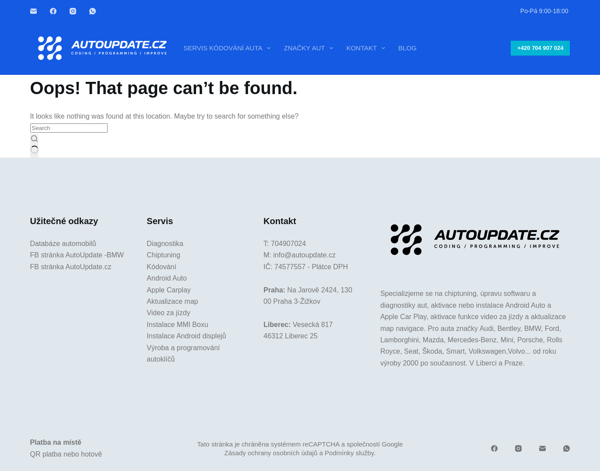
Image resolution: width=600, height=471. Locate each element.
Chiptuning (163, 255)
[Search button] (34, 146)
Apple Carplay (169, 290)
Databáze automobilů (63, 243)
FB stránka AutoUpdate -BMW (77, 255)
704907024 (288, 243)
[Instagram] (73, 11)
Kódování (161, 267)
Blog (407, 48)
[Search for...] (69, 128)
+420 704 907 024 (540, 48)
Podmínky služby (349, 453)
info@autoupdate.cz (304, 255)
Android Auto (167, 278)
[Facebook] (53, 11)
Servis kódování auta (228, 48)
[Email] (33, 11)
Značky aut (310, 48)
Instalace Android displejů (186, 336)
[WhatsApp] (92, 11)
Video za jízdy (168, 312)
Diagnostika (165, 243)
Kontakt (367, 48)
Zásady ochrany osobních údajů (271, 453)
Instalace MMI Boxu (177, 324)
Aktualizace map (172, 301)
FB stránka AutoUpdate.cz (71, 267)
